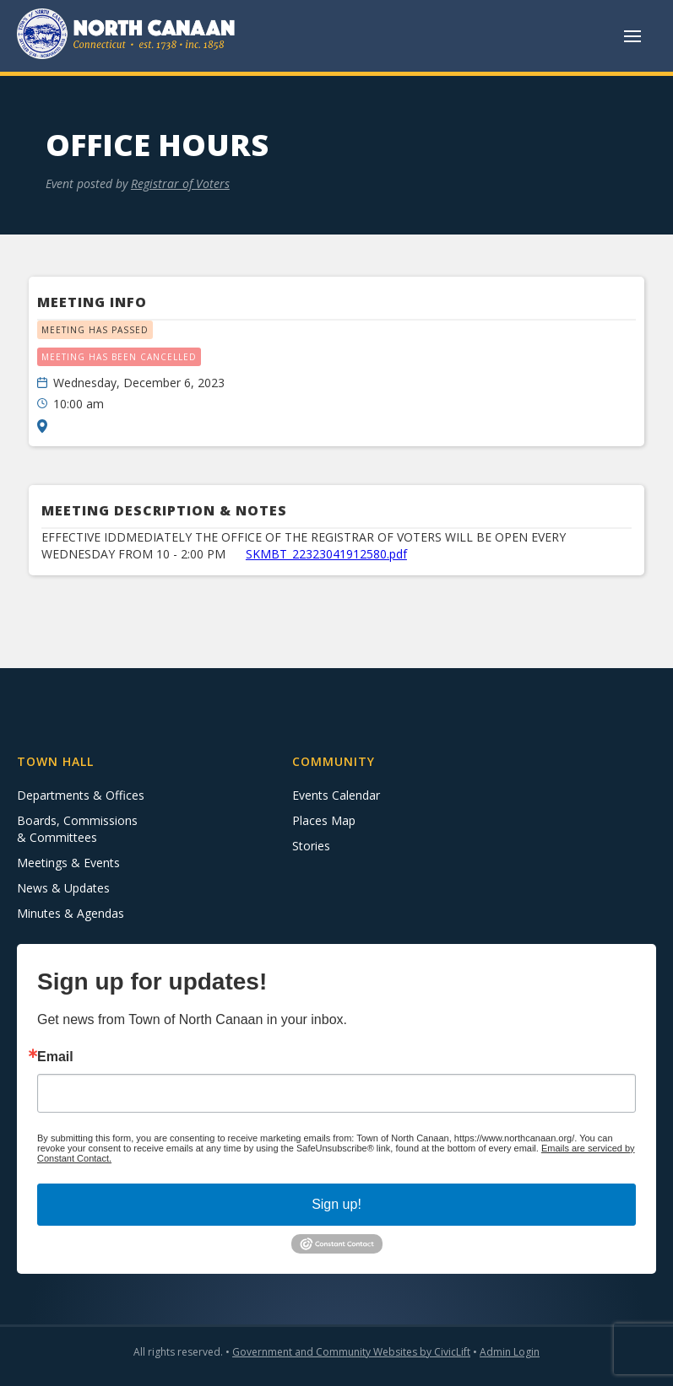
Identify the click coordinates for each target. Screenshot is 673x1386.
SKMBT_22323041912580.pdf (326, 554)
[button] (632, 36)
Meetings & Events (68, 863)
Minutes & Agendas (70, 913)
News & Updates (63, 888)
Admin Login (510, 1352)
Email (55, 1057)
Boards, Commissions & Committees (77, 828)
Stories (311, 846)
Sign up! (336, 1204)
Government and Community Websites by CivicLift (351, 1352)
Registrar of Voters (180, 183)
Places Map (323, 820)
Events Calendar (336, 795)
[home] (126, 35)
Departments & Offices (80, 795)
